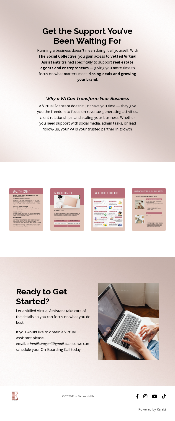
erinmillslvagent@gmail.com (49, 343)
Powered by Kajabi (152, 409)
